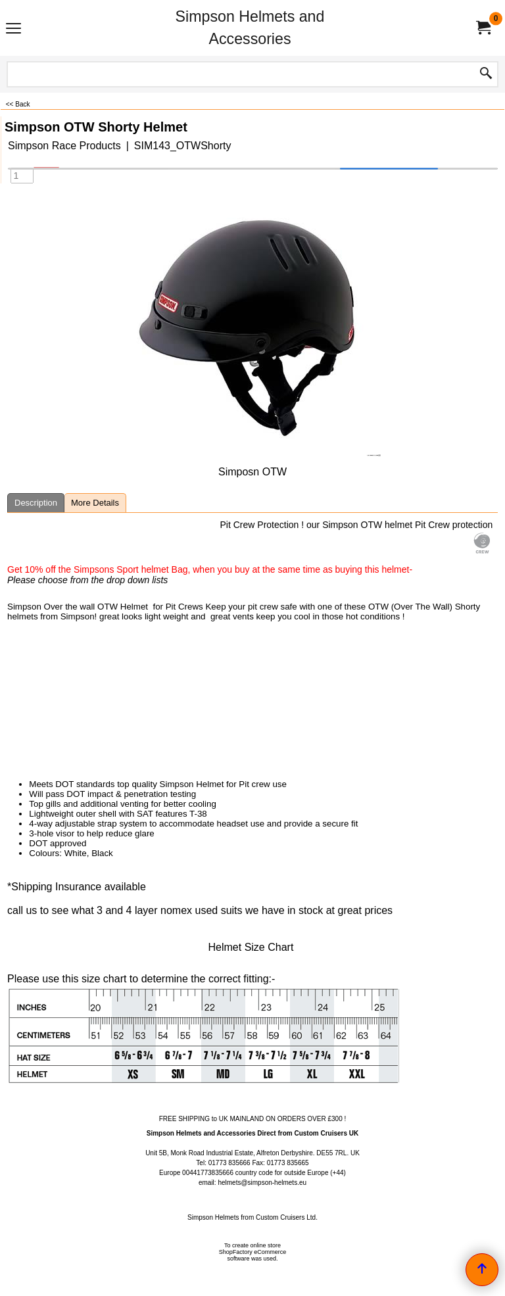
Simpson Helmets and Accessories (250, 27)
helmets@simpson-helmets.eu (262, 1182)
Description (35, 503)
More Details (95, 503)
